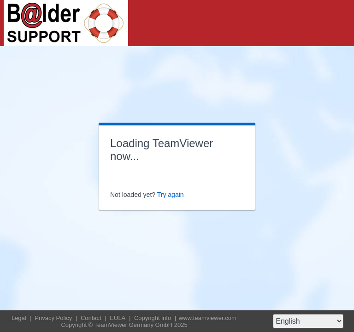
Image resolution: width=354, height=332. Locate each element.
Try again (170, 194)
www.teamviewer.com (207, 317)
